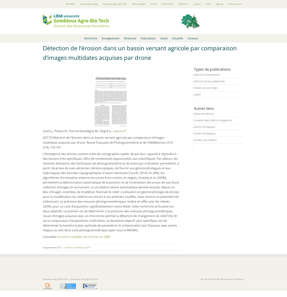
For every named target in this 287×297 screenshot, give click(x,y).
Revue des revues (204, 113)
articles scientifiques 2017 (78, 247)
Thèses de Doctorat (206, 88)
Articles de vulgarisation (209, 81)
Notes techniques (204, 127)
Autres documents (205, 140)
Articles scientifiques (207, 74)
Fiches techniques (205, 133)
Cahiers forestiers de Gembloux (213, 120)
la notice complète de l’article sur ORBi (83, 237)
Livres (197, 94)
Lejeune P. (120, 131)
